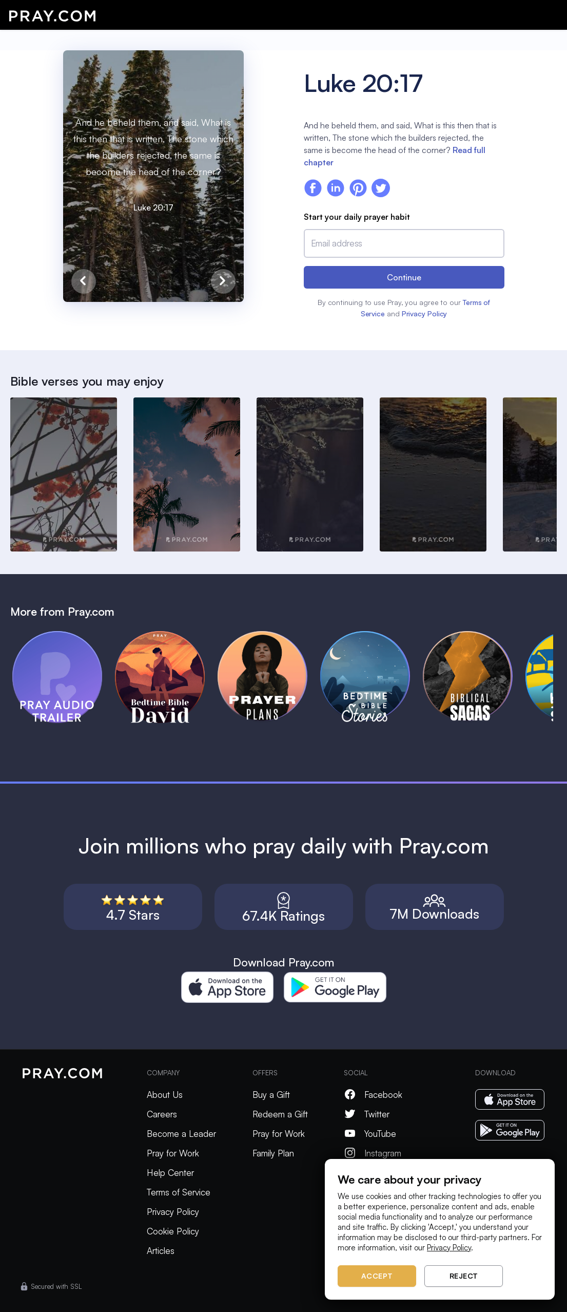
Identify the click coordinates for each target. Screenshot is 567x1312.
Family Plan (273, 1153)
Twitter (366, 1114)
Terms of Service (178, 1192)
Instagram (372, 1153)
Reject (463, 1275)
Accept (377, 1275)
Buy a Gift (271, 1094)
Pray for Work (173, 1153)
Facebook (373, 1094)
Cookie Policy (173, 1231)
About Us (165, 1094)
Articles (160, 1250)
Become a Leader (181, 1133)
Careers (162, 1114)
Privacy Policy (424, 313)
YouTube (370, 1133)
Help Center (170, 1172)
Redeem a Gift (280, 1114)
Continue (404, 277)
